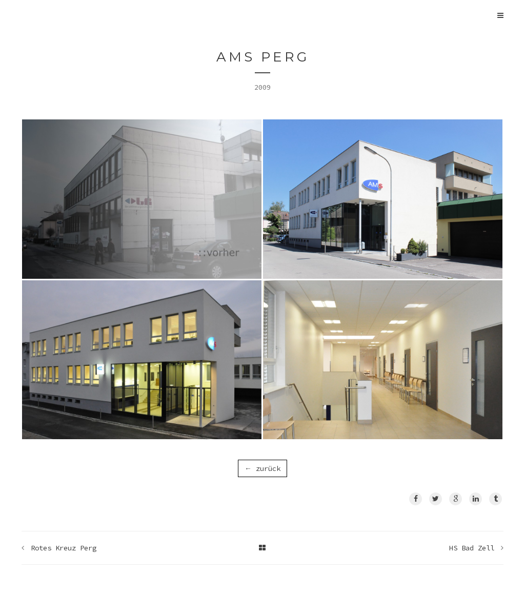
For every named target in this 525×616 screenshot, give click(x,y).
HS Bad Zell (471, 547)
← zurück (262, 468)
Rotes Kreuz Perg (63, 547)
